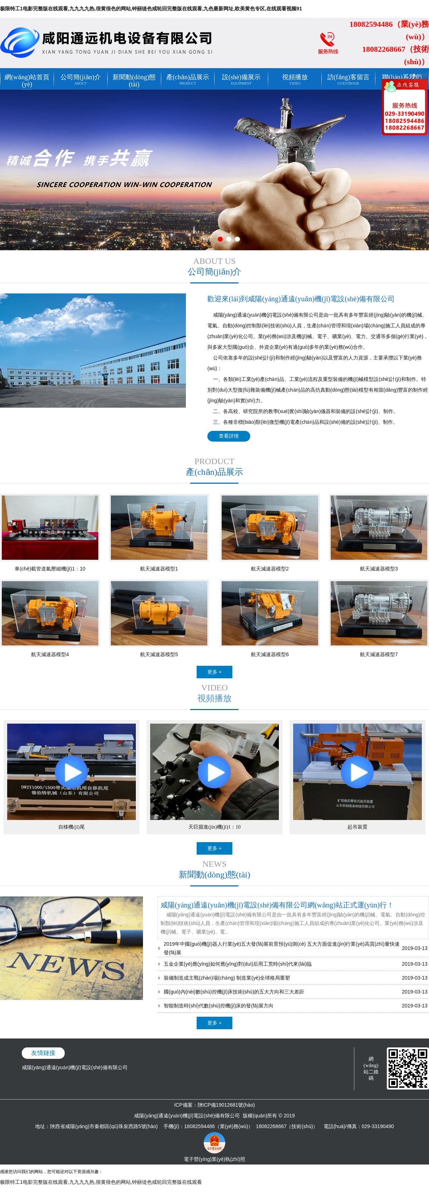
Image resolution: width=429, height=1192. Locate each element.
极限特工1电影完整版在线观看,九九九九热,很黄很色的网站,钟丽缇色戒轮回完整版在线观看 (101, 1182)
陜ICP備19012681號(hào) (226, 1105)
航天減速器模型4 (50, 654)
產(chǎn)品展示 (187, 77)
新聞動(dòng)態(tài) (134, 79)
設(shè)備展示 (241, 77)
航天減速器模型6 (270, 654)
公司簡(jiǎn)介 (80, 77)
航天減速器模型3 (379, 569)
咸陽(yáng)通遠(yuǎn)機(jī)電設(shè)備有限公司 (75, 1067)
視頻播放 (294, 77)
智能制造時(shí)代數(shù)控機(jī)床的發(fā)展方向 (218, 1006)
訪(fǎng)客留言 (348, 77)
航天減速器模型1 (159, 569)
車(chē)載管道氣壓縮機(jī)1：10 (50, 569)
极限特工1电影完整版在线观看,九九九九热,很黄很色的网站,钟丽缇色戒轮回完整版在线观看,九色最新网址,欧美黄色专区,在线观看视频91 (151, 8)
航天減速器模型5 (159, 654)
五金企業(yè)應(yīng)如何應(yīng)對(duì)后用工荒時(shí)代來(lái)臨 (238, 964)
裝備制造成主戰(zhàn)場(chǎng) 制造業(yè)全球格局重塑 (227, 978)
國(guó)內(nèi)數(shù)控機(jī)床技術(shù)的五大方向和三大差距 (234, 992)
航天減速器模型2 (270, 569)
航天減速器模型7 (379, 654)
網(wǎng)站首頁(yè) (27, 79)
